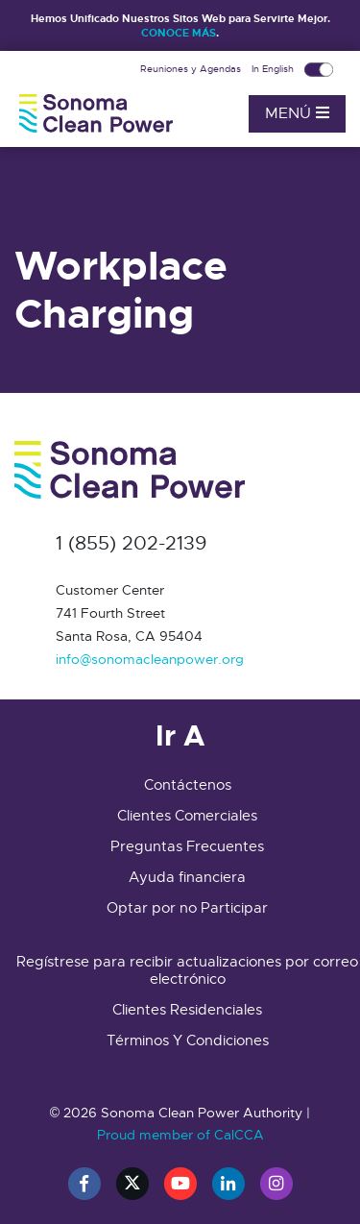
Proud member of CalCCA (180, 1134)
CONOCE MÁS (178, 32)
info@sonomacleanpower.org (150, 659)
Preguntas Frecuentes (187, 846)
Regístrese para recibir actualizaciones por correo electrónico (187, 970)
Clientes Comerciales (187, 815)
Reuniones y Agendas (192, 68)
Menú (297, 113)
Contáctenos (187, 785)
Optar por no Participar (187, 908)
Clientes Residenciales (187, 1009)
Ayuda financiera (187, 877)
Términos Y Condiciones (188, 1040)
